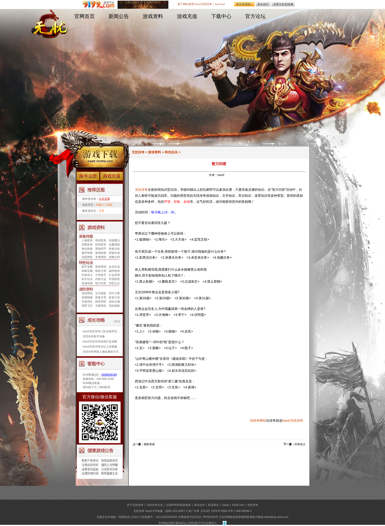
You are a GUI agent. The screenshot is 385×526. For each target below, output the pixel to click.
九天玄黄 (104, 198)
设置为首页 (280, 4)
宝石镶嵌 (100, 293)
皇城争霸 (87, 283)
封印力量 (114, 293)
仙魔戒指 (114, 244)
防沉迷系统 (243, 4)
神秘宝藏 (87, 270)
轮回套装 (100, 244)
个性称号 (100, 275)
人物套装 (87, 240)
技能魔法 (114, 240)
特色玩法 (171, 152)
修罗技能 (87, 252)
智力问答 (100, 283)
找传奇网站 (258, 420)
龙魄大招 (114, 257)
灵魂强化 (87, 301)
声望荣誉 (114, 279)
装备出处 (114, 248)
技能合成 (114, 252)
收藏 (290, 4)
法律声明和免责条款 (178, 505)
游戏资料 (153, 16)
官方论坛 (255, 16)
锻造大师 (100, 270)
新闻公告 (119, 16)
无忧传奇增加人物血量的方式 (101, 351)
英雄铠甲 (100, 248)
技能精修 (87, 297)
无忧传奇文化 (154, 505)
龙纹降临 (87, 293)
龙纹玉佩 (114, 301)
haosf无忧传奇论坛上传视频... (101, 346)
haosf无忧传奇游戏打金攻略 (100, 341)
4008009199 (109, 374)
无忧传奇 (138, 152)
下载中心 (221, 16)
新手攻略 (87, 266)
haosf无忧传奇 (203, 4)
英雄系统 (100, 266)
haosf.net (220, 4)
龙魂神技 (100, 257)
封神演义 (87, 275)
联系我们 (213, 505)
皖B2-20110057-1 (177, 511)
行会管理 (114, 275)
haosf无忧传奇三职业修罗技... (101, 331)
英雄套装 (100, 240)
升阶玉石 (114, 283)
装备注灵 (114, 297)
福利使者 (114, 270)
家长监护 (263, 4)
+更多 (116, 321)
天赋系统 (100, 305)
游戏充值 (187, 16)
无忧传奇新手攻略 (94, 336)
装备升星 (100, 297)
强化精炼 (114, 305)
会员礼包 (114, 266)
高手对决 (87, 279)
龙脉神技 (87, 257)
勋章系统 (100, 301)
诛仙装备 (87, 248)
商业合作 (199, 505)
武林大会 (100, 279)
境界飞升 (87, 305)
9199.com (238, 505)
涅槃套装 (87, 244)
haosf (286, 420)
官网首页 (84, 16)
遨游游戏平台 (99, 5)
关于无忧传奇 (135, 505)
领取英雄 (149, 444)
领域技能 (100, 252)
